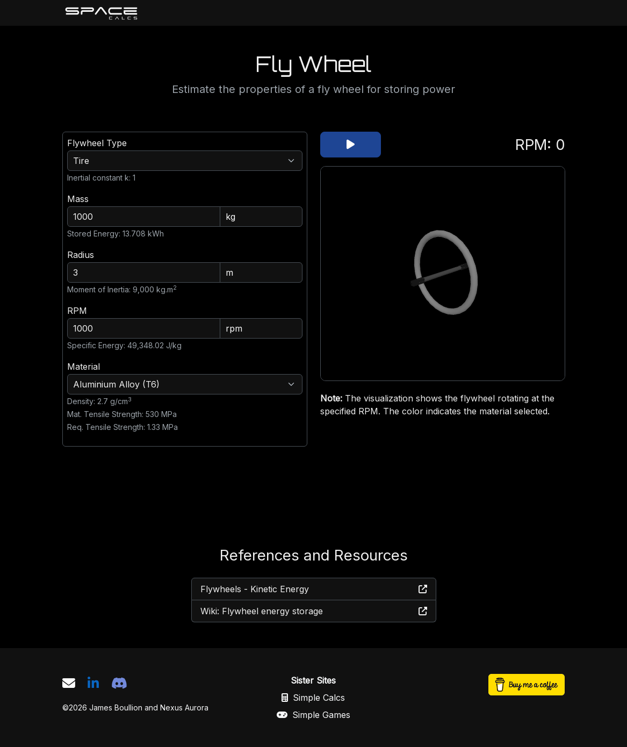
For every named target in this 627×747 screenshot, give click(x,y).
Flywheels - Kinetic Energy (313, 589)
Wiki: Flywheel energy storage (313, 611)
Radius (80, 254)
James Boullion (115, 707)
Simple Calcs (313, 697)
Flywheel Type (97, 143)
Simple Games (313, 714)
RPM (77, 310)
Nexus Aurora (184, 707)
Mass (78, 198)
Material (83, 366)
